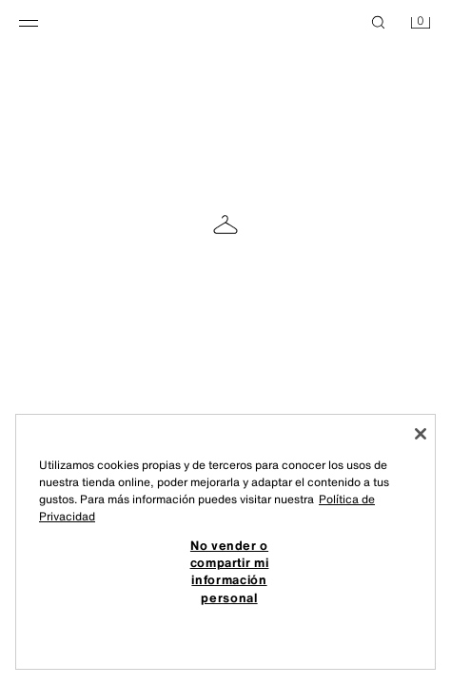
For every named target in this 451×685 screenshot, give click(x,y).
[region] (225, 542)
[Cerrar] (420, 433)
